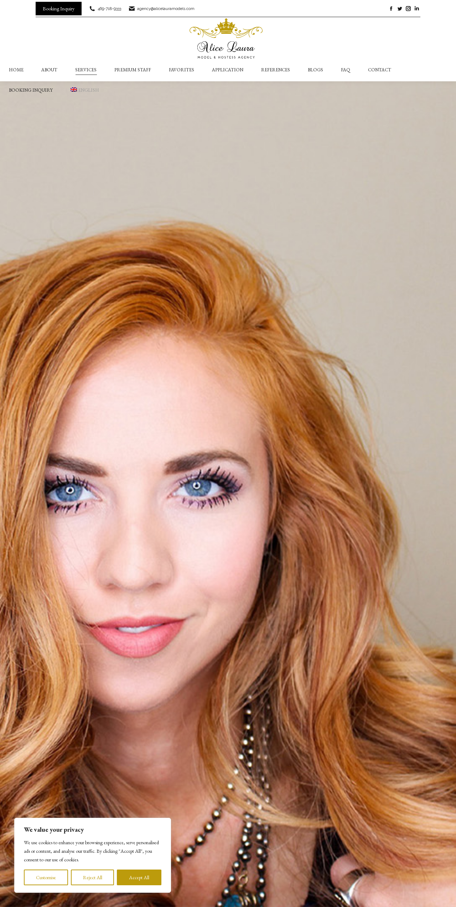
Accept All (139, 877)
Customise (46, 877)
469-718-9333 (105, 9)
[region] (92, 855)
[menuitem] (85, 90)
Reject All (92, 877)
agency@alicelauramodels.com (161, 9)
